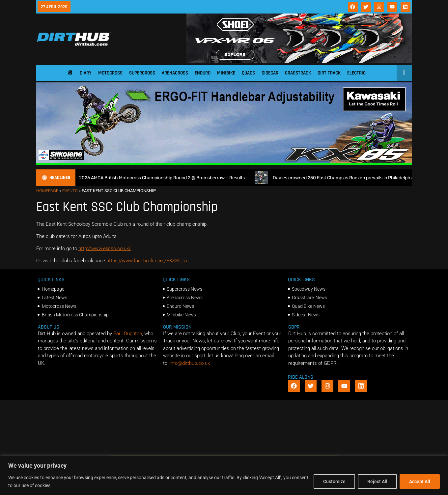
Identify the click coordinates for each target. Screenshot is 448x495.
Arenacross (175, 73)
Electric (356, 73)
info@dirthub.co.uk (190, 363)
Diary (86, 73)
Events (70, 190)
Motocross (110, 73)
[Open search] (404, 72)
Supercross (142, 73)
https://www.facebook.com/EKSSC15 (146, 261)
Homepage (47, 190)
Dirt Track (329, 73)
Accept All (419, 481)
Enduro (202, 73)
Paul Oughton (127, 333)
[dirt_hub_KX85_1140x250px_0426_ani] (224, 163)
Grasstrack (298, 73)
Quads (248, 73)
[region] (224, 475)
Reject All (377, 481)
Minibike (226, 73)
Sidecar (270, 73)
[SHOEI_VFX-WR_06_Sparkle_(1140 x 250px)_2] (299, 61)
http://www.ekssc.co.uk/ (104, 248)
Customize (334, 481)
